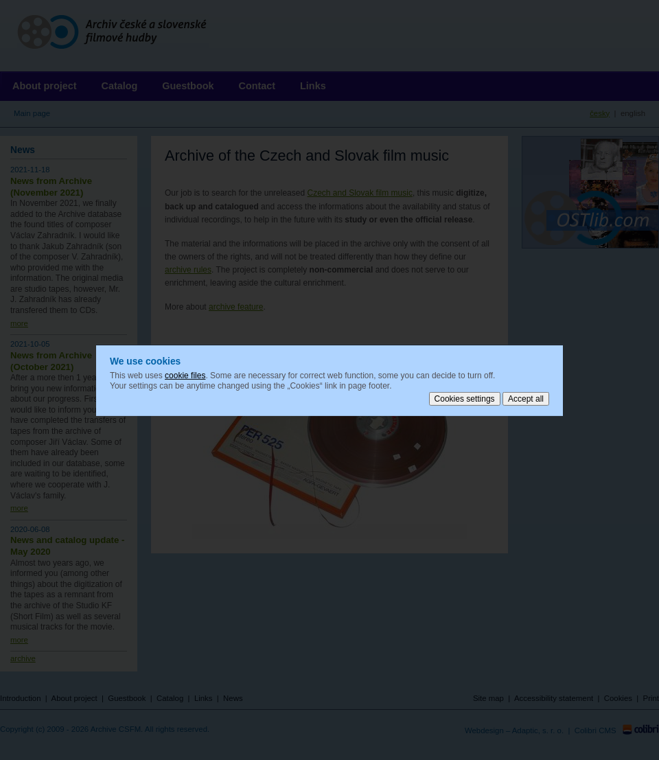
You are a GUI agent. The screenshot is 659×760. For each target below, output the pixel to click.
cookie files (185, 375)
